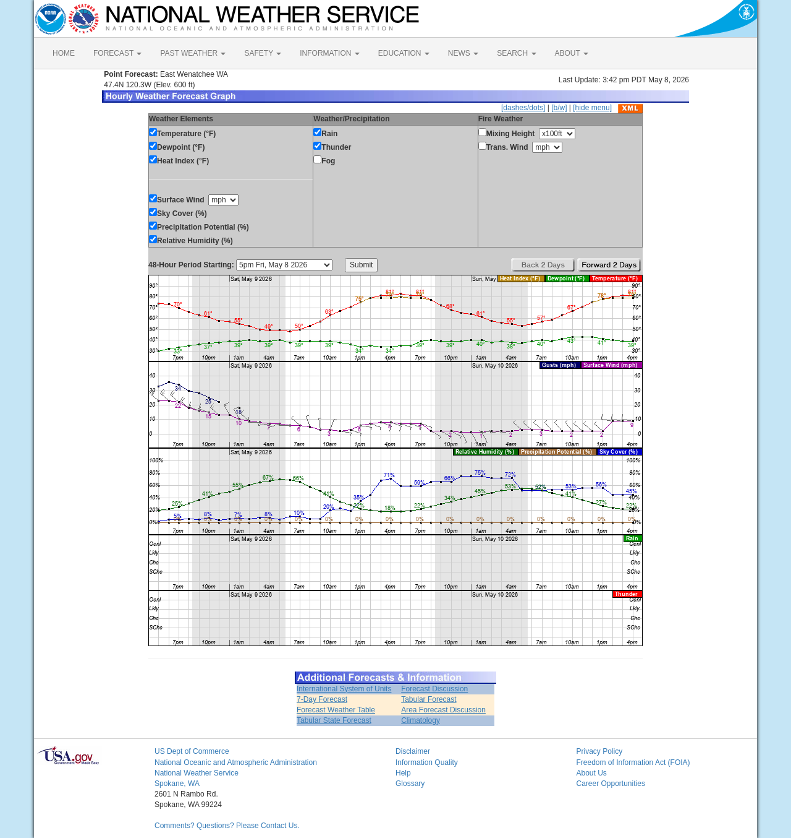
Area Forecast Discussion (443, 710)
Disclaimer (413, 751)
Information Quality (427, 762)
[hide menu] (592, 107)
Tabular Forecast (428, 699)
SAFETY (262, 53)
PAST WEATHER (193, 53)
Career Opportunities (611, 783)
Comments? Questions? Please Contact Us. (227, 825)
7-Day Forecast (322, 699)
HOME (64, 53)
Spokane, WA (177, 783)
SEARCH (516, 53)
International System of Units (344, 689)
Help (403, 773)
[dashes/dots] (523, 107)
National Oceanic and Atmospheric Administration (235, 762)
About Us (592, 773)
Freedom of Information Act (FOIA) (633, 762)
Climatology (420, 720)
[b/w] (559, 107)
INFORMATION (329, 53)
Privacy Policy (600, 751)
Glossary (410, 783)
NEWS (463, 53)
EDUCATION (403, 53)
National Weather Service (196, 773)
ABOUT (571, 53)
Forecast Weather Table (336, 710)
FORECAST (117, 53)
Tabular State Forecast (334, 720)
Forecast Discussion (434, 689)
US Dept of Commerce (191, 751)
